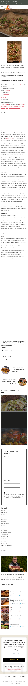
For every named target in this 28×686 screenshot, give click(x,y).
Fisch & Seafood (5, 523)
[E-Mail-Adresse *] (14, 654)
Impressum (7, 676)
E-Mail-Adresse (7, 480)
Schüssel (3, 108)
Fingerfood (3, 521)
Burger (2, 516)
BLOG (2, 1)
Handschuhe (21, 104)
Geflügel (3, 525)
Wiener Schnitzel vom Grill (14, 370)
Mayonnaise (7, 90)
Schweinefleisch (4, 536)
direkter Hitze (4, 191)
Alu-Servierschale (22, 106)
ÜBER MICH (8, 1)
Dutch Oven (4, 519)
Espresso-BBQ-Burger (14, 624)
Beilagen (3, 514)
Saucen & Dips (4, 534)
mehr (23, 579)
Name (5, 475)
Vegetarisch (4, 543)
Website (5, 486)
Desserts (3, 518)
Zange (2, 106)
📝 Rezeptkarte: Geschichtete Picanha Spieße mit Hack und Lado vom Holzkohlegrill (17, 600)
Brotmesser (15, 108)
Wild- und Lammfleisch (6, 545)
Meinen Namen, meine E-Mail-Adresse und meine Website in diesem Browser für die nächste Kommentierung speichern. (14, 496)
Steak (2, 540)
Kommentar (7, 456)
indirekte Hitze (9, 138)
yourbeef (19, 84)
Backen (3, 510)
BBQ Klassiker (4, 512)
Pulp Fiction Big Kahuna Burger (14, 382)
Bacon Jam (6, 94)
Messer (10, 108)
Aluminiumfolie (7, 106)
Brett (19, 108)
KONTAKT (14, 1)
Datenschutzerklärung (14, 669)
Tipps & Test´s (4, 542)
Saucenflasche (14, 106)
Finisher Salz (4, 97)
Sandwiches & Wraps (6, 532)
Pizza (2, 527)
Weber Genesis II (5, 104)
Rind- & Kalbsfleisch (5, 530)
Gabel (7, 108)
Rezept (2, 529)
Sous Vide (3, 538)
